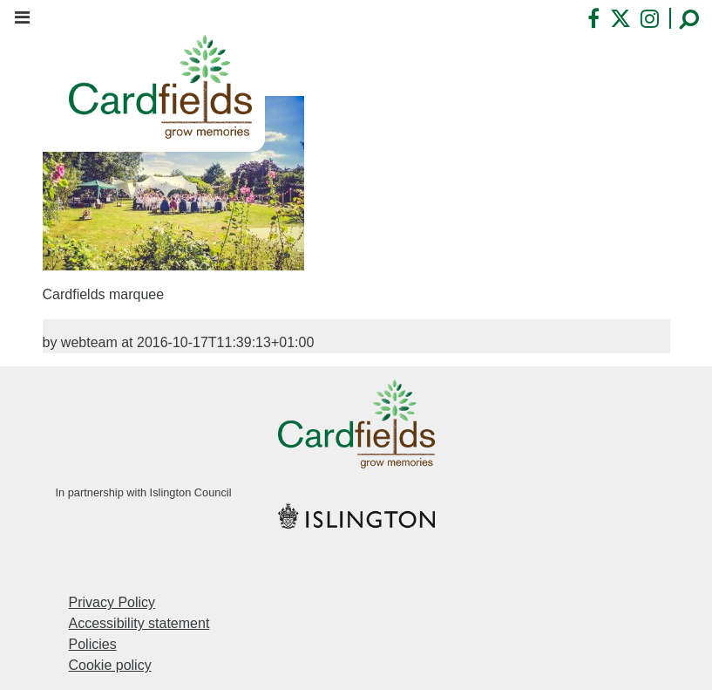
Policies (93, 644)
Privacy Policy (112, 602)
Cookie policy (110, 665)
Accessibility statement (139, 623)
